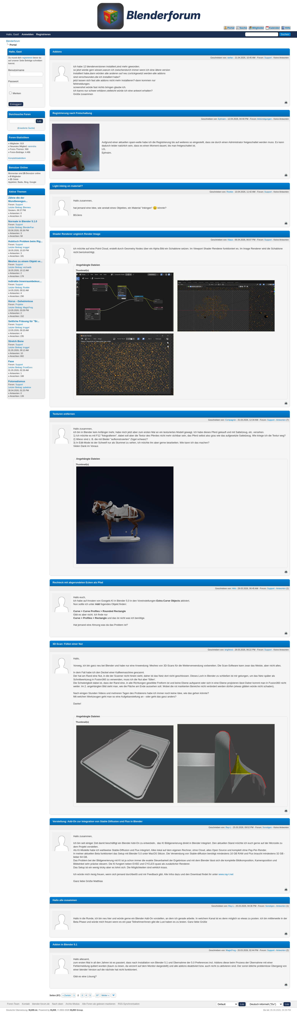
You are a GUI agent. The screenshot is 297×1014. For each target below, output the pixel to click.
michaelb (27, 267)
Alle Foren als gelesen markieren (98, 1004)
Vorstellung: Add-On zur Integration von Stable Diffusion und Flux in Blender (98, 821)
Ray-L (228, 827)
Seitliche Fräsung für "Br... (23, 321)
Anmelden (28, 34)
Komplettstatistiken (17, 158)
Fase (11, 361)
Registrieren (43, 34)
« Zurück (66, 995)
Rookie (26, 287)
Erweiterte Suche (26, 128)
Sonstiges (267, 827)
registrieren (27, 58)
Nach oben (57, 1004)
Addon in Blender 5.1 (65, 944)
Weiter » (105, 995)
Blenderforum (13, 41)
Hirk (234, 588)
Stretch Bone (16, 341)
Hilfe (287, 27)
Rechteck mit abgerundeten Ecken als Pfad (78, 582)
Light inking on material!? (68, 186)
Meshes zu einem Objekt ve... (25, 261)
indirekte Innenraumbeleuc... (25, 281)
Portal (230, 27)
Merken (15, 93)
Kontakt (26, 1004)
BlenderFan (28, 227)
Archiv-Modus (73, 1004)
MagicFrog (28, 307)
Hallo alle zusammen (65, 900)
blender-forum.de (41, 1004)
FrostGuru (27, 367)
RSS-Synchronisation (128, 1004)
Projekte (19, 304)
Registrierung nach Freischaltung (72, 113)
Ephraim (222, 119)
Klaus (230, 240)
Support (19, 204)
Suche (243, 27)
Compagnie (230, 420)
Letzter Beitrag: (15, 207)
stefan (230, 58)
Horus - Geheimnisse (20, 301)
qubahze (27, 387)
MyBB (53, 1010)
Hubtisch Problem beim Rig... (25, 241)
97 (97, 995)
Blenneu (27, 207)
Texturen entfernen (64, 413)
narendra (32, 146)
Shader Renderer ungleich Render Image (76, 233)
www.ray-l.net (225, 874)
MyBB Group (76, 1010)
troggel (26, 247)
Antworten (281, 420)
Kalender (274, 27)
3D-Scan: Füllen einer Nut (68, 643)
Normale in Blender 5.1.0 (22, 221)
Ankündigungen (264, 119)
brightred (229, 650)
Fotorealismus (16, 381)
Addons (57, 51)
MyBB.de (33, 1010)
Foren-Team (13, 1004)
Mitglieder (258, 27)
